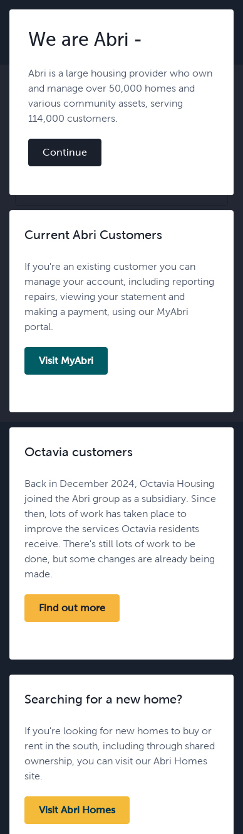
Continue (65, 152)
